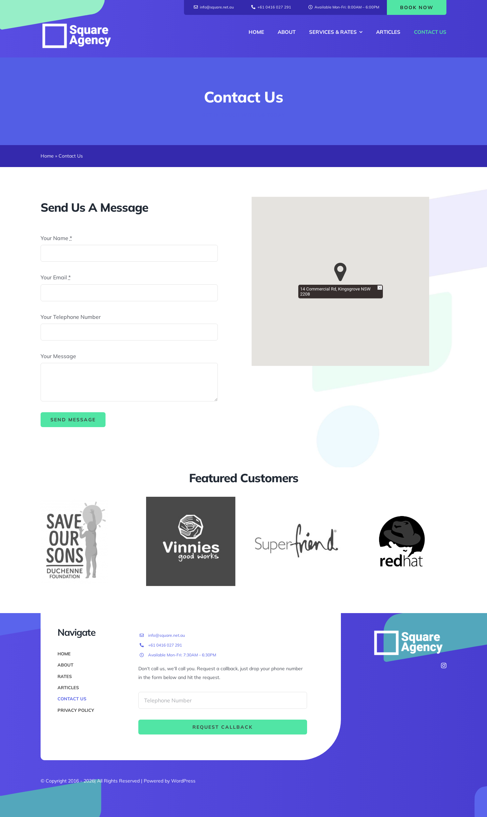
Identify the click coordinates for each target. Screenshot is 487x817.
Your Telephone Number (71, 316)
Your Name (56, 238)
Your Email (56, 277)
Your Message (58, 356)
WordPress (183, 781)
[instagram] (443, 665)
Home (47, 156)
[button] (340, 272)
